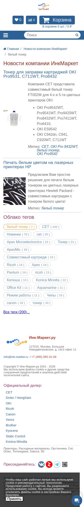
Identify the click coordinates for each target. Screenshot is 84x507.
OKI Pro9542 (47, 154)
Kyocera (12, 430)
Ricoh (10, 408)
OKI (8, 403)
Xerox (10, 419)
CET (45, 146)
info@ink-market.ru (16, 357)
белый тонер (48, 150)
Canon (10, 414)
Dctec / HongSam (18, 398)
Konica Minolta (16, 441)
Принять (14, 499)
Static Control (15, 436)
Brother (11, 425)
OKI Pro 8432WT (63, 146)
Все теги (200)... (16, 312)
